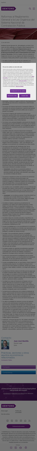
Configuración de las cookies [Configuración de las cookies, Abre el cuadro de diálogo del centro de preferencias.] (18, 90)
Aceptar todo (25, 95)
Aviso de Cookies (23, 80)
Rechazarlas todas (12, 95)
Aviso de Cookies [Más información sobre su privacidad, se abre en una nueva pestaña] (19, 86)
